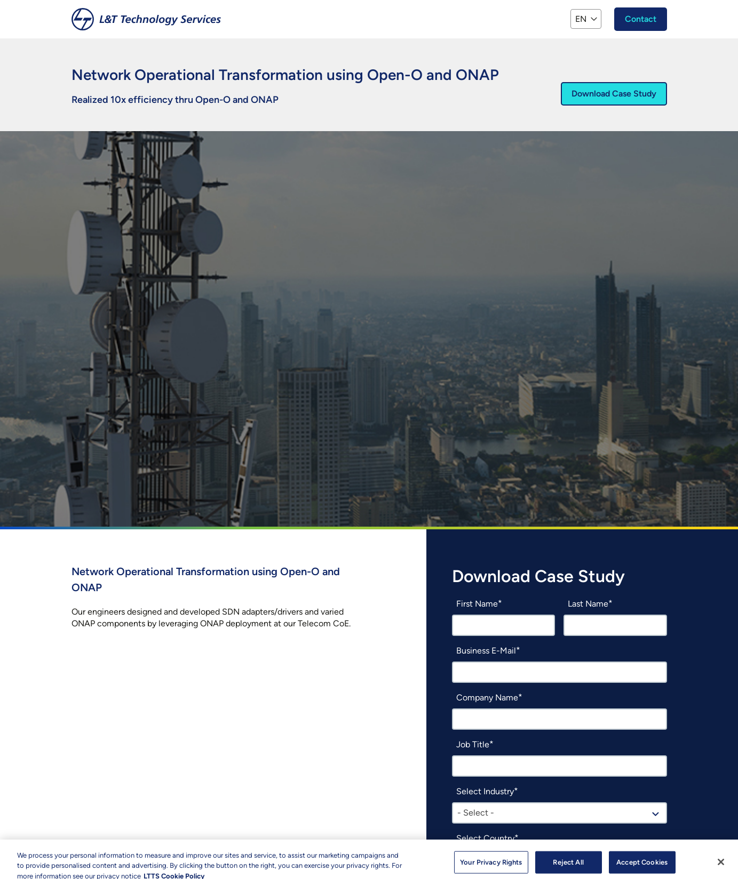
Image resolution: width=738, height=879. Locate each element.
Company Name (487, 697)
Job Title (472, 744)
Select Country (485, 838)
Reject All (568, 865)
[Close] (721, 864)
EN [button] (580, 19)
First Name (477, 604)
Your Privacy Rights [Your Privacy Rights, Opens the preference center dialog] (491, 865)
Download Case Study (614, 93)
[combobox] (559, 813)
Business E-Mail (486, 651)
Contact (640, 19)
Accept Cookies (642, 865)
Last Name (588, 604)
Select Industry (485, 791)
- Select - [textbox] (475, 813)
